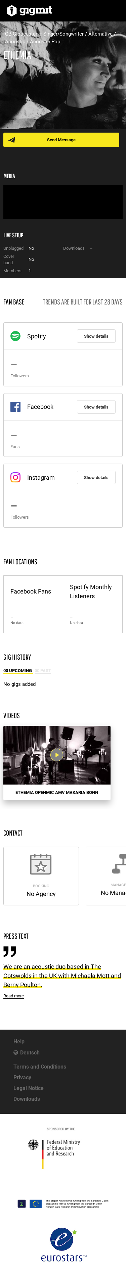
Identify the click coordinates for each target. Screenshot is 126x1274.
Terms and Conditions (39, 1067)
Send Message (61, 139)
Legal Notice (28, 1088)
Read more (13, 995)
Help (19, 1041)
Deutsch (30, 1052)
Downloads (26, 1099)
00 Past (43, 670)
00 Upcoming (18, 670)
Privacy (22, 1077)
